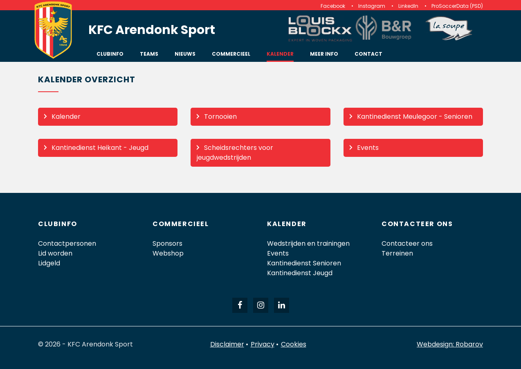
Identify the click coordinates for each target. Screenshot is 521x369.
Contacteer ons (407, 243)
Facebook (333, 5)
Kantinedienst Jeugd (299, 273)
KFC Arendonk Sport (151, 29)
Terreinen (397, 253)
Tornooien (220, 116)
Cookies (293, 344)
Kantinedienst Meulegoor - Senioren (414, 116)
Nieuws (185, 53)
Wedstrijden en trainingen (308, 243)
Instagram (371, 5)
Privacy (262, 344)
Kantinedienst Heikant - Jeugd (100, 147)
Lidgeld (49, 263)
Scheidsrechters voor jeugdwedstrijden (235, 152)
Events (368, 147)
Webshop (168, 253)
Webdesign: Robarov (450, 344)
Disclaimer (227, 344)
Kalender (66, 116)
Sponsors (167, 243)
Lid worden (55, 253)
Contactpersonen (67, 243)
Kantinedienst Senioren (304, 263)
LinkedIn (408, 5)
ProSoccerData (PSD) (457, 5)
